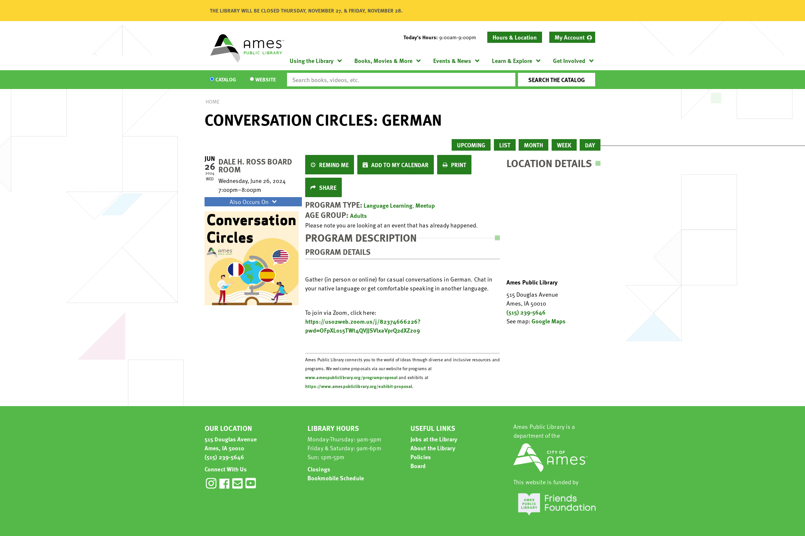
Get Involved (569, 60)
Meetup (425, 205)
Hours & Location (515, 37)
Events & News (452, 60)
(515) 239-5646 (526, 312)
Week (564, 144)
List (504, 144)
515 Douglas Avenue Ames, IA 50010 (231, 443)
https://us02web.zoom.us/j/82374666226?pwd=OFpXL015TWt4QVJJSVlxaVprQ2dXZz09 (363, 326)
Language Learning (388, 205)
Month (533, 144)
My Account (570, 37)
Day (590, 144)
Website (265, 80)
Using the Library (312, 60)
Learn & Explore (512, 60)
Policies (420, 456)
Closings (318, 468)
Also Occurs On (254, 201)
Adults (358, 215)
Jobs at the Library (433, 438)
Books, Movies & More (383, 60)
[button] (442, 37)
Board (418, 465)
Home (212, 101)
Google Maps (548, 320)
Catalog (225, 80)
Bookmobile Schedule (335, 477)
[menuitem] (572, 37)
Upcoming (471, 144)
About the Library (432, 447)
